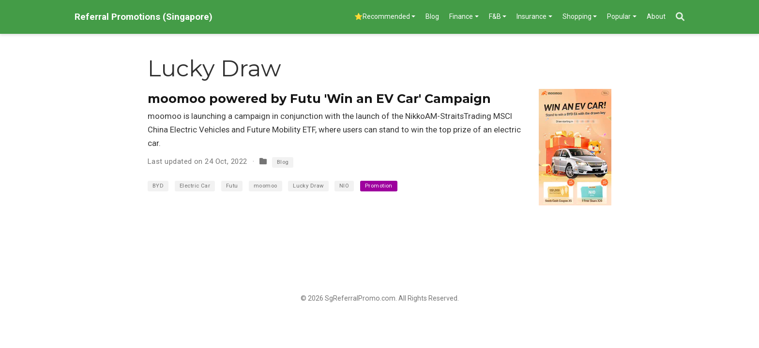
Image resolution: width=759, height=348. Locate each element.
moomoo (265, 186)
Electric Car (195, 186)
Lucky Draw (308, 186)
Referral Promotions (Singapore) (144, 16)
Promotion (379, 186)
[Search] (680, 17)
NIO (344, 186)
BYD (158, 186)
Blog (283, 162)
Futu (232, 186)
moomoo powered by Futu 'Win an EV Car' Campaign (319, 98)
